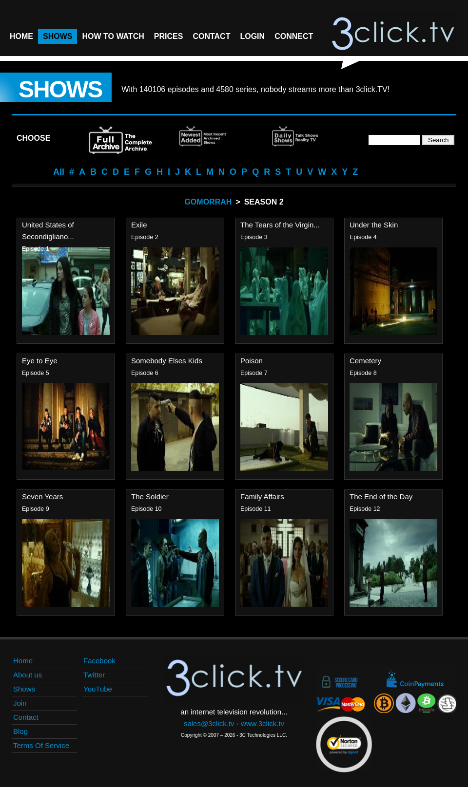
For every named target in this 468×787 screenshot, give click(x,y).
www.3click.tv (262, 723)
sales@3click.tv (209, 723)
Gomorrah (208, 202)
